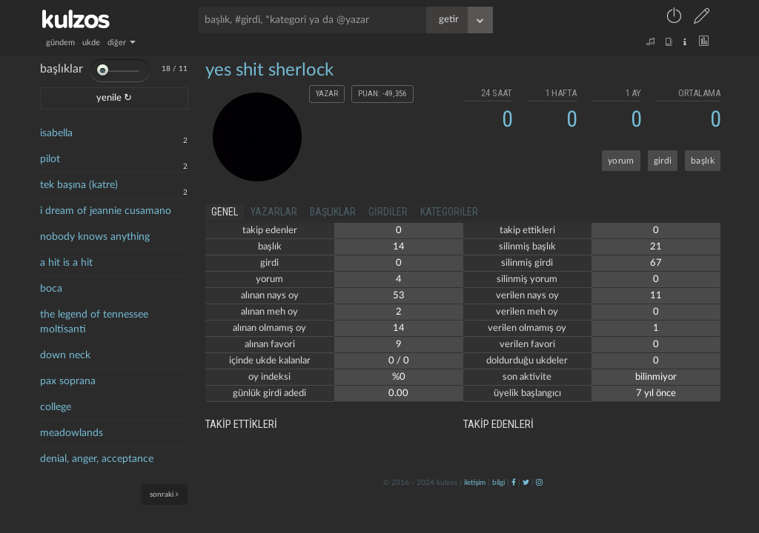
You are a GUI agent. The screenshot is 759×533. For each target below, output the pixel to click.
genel (224, 212)
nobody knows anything (95, 237)
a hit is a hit (66, 263)
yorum (621, 160)
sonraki (164, 494)
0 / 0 (398, 361)
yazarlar (274, 212)
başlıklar (333, 212)
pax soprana (68, 381)
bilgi (498, 482)
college (55, 407)
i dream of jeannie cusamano (105, 211)
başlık (703, 160)
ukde (91, 42)
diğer (121, 42)
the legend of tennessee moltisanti (94, 322)
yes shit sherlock (269, 70)
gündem (60, 42)
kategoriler (449, 212)
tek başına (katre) (79, 185)
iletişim (474, 482)
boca (51, 289)
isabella (56, 133)
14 (399, 247)
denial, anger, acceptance (96, 459)
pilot (50, 159)
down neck (65, 355)
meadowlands (71, 433)
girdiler (388, 212)
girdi (663, 160)
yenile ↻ (114, 98)
